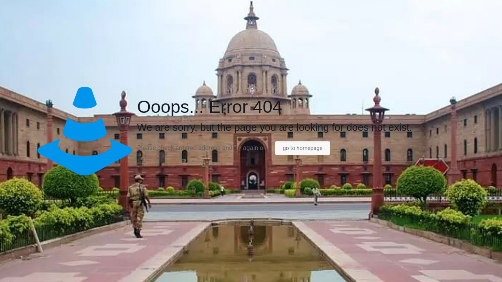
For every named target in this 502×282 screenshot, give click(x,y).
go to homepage (302, 148)
